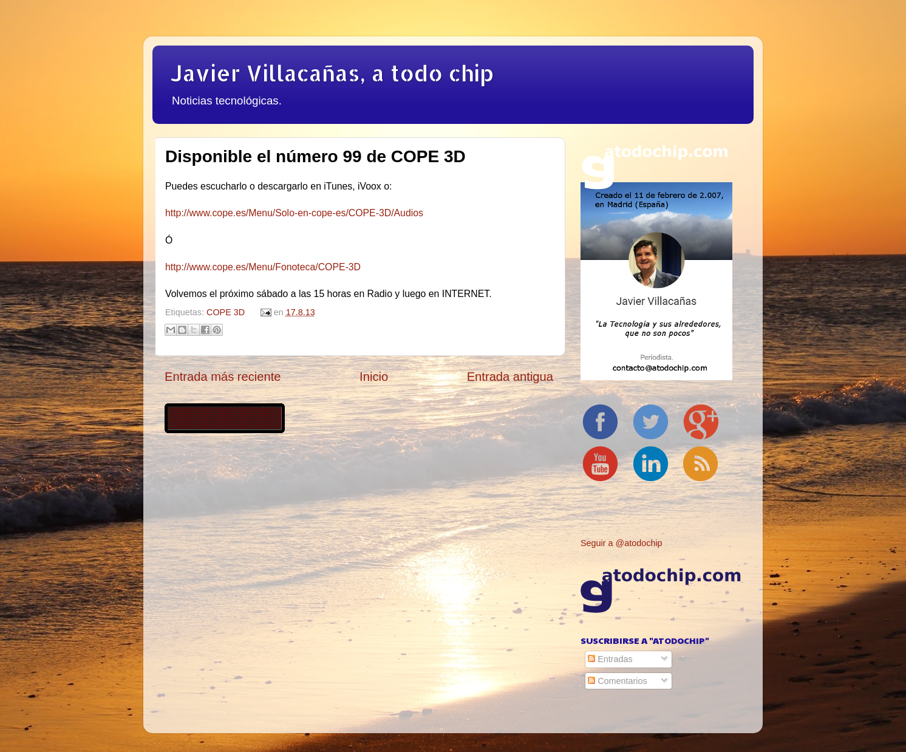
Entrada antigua (510, 376)
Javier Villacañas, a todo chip (332, 73)
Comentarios (617, 681)
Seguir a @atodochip (621, 543)
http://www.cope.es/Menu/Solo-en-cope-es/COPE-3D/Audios (294, 213)
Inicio (373, 376)
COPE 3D (225, 312)
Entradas (610, 659)
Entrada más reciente (223, 376)
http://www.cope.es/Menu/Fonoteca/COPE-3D (263, 267)
